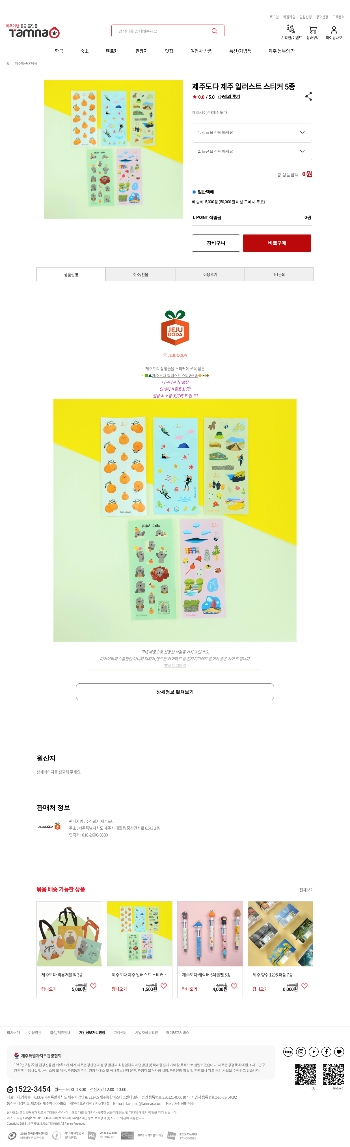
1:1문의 (279, 274)
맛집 (169, 50)
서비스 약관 (118, 1118)
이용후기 (210, 274)
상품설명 (71, 274)
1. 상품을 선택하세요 (215, 132)
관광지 (141, 50)
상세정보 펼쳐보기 (175, 692)
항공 (59, 50)
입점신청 (305, 16)
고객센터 (338, 16)
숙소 (84, 50)
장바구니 (216, 243)
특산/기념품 (240, 50)
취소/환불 (140, 274)
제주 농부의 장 (282, 50)
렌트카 (112, 50)
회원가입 (289, 16)
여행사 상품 (201, 50)
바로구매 (277, 243)
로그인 (274, 16)
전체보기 (306, 889)
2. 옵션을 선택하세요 (215, 151)
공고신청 (322, 16)
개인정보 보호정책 (94, 1118)
